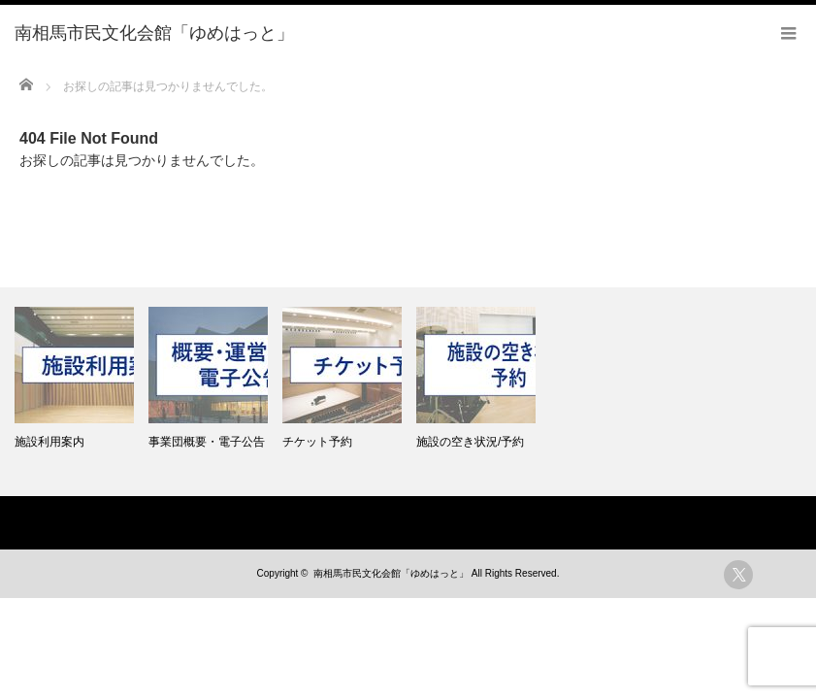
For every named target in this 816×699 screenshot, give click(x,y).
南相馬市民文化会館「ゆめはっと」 (391, 573)
